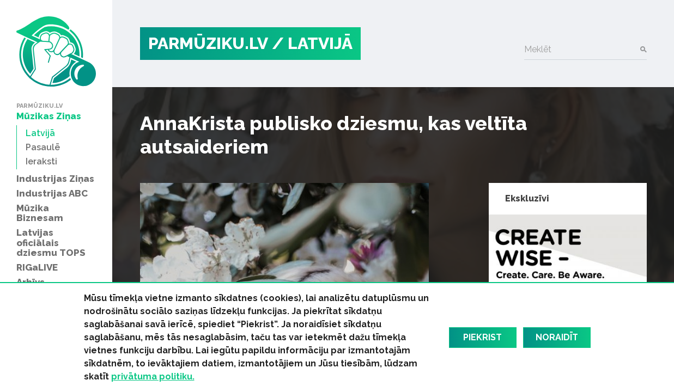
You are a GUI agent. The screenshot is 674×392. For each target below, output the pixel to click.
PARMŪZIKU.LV (208, 43)
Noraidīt (557, 337)
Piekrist (482, 337)
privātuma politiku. (153, 376)
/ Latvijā (312, 43)
